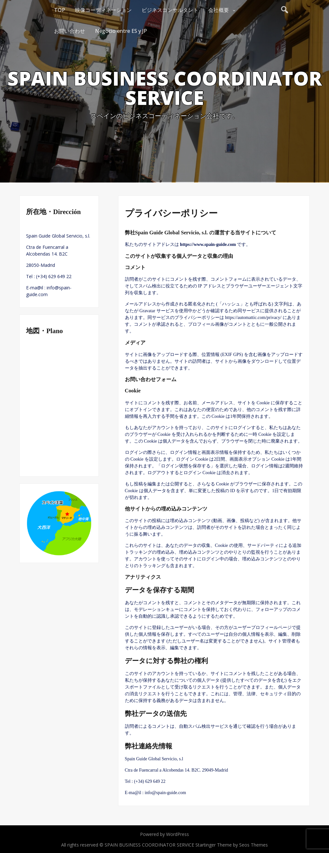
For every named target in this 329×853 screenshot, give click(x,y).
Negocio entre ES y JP (121, 30)
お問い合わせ (69, 30)
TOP (59, 10)
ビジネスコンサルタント (170, 10)
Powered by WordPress (164, 834)
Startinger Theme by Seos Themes (231, 845)
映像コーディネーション (103, 10)
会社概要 (218, 10)
